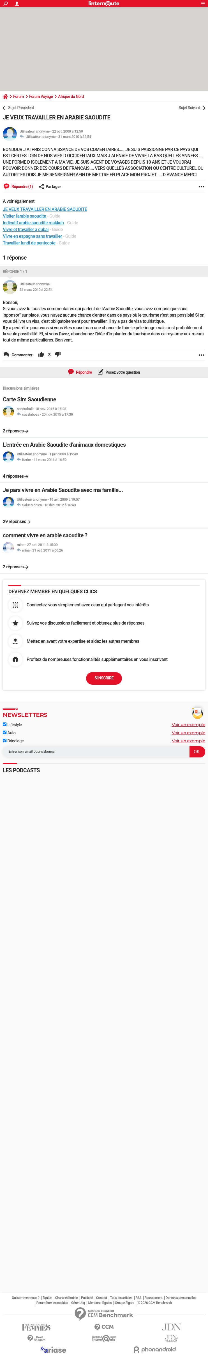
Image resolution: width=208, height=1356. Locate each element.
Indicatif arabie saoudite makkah (33, 222)
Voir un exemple (188, 724)
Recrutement (154, 1298)
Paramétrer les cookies (52, 1303)
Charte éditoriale (66, 1298)
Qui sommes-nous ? (25, 1298)
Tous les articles (121, 1298)
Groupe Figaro (124, 1303)
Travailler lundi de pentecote (29, 243)
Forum (18, 96)
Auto (9, 732)
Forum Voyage (41, 96)
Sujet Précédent (21, 107)
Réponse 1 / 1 (15, 271)
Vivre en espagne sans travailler (32, 236)
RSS (139, 1298)
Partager (50, 186)
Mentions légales (100, 1303)
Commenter (22, 355)
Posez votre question (122, 372)
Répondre (83, 372)
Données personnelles (181, 1298)
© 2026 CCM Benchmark (154, 1303)
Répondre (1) (22, 186)
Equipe (47, 1298)
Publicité (87, 1298)
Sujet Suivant (189, 107)
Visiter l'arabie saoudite (24, 216)
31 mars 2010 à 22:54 (74, 137)
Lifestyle (12, 724)
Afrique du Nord (71, 96)
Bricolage (13, 740)
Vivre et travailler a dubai (25, 229)
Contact (101, 1298)
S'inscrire (104, 678)
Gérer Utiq (78, 1303)
